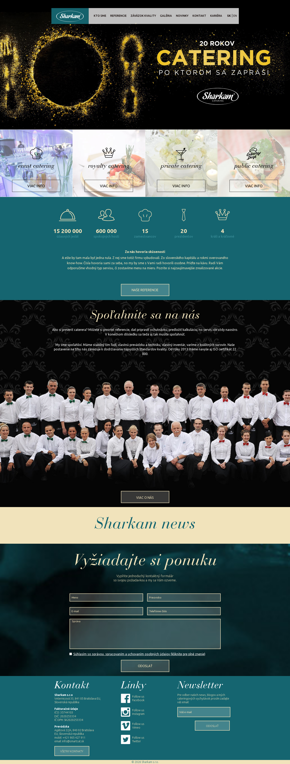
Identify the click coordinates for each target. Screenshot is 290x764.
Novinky (182, 15)
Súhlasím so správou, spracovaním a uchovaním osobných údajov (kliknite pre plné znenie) (139, 654)
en (235, 15)
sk (229, 15)
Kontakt (199, 15)
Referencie (118, 15)
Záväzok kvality (143, 15)
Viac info (36, 186)
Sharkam (69, 16)
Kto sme (100, 15)
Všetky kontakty (71, 751)
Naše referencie (145, 290)
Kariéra (216, 15)
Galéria (166, 15)
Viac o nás (145, 497)
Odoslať (145, 666)
